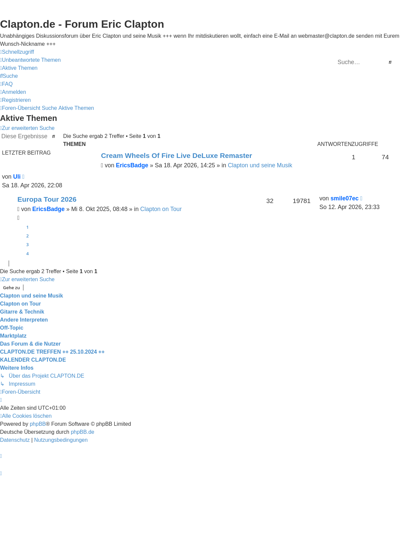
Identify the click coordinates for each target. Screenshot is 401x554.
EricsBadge (132, 165)
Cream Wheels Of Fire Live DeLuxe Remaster (176, 155)
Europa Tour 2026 (47, 199)
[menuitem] (30, 60)
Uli (16, 176)
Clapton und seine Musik (260, 165)
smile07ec (344, 198)
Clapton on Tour (161, 209)
